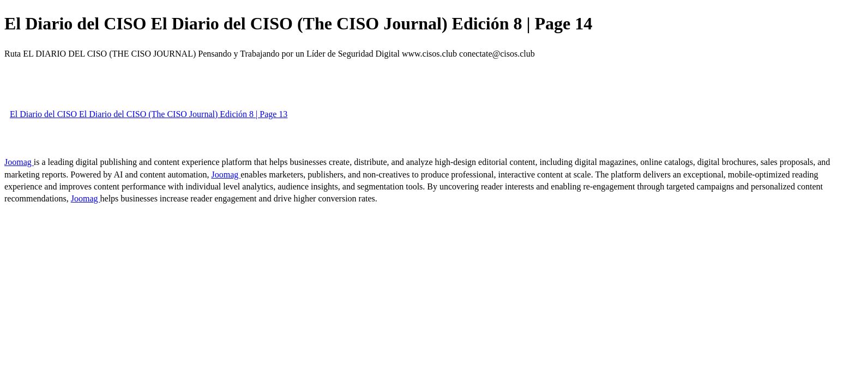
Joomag (19, 162)
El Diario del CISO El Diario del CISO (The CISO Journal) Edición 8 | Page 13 (148, 114)
